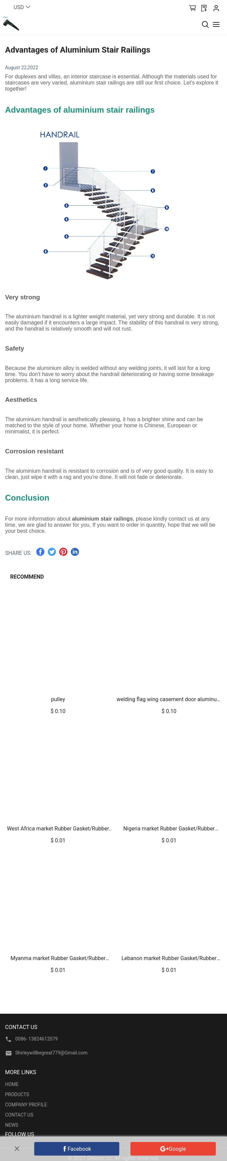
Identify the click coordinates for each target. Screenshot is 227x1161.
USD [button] (22, 7)
